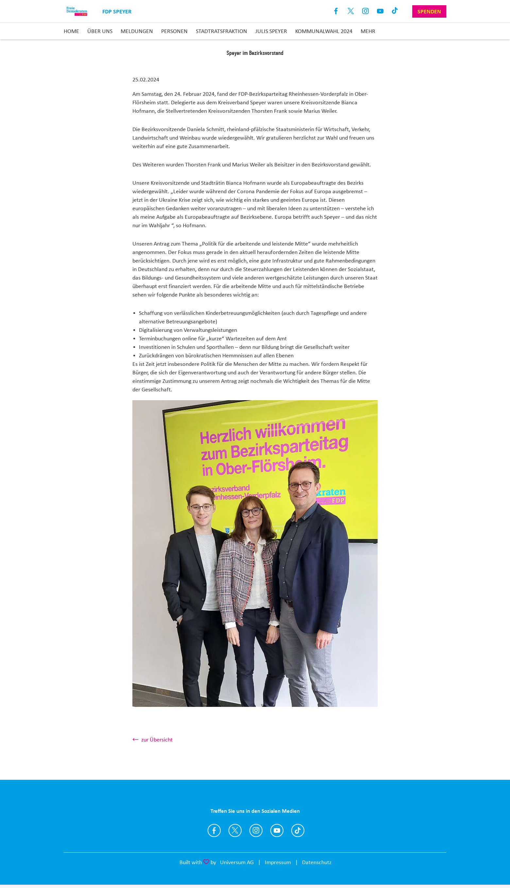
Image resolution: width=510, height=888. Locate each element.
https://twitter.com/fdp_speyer (235, 830)
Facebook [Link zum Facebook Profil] (336, 11)
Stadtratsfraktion (221, 31)
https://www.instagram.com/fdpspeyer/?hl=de (256, 830)
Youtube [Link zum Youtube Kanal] (380, 11)
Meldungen (137, 31)
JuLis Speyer (271, 31)
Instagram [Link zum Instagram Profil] (365, 11)
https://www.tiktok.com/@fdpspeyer (297, 830)
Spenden (429, 11)
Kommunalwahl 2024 (323, 31)
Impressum (278, 862)
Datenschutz (317, 862)
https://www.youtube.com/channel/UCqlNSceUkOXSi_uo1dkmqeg (276, 830)
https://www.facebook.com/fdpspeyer (214, 830)
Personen (174, 31)
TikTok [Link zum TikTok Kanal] (395, 11)
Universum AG (237, 862)
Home (71, 31)
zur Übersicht (157, 740)
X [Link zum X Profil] (351, 11)
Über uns (99, 31)
